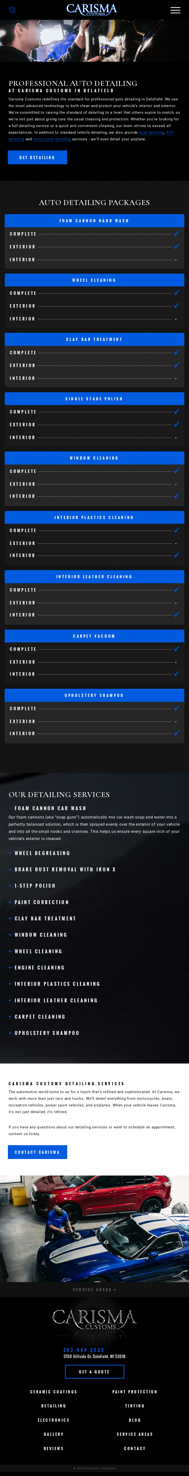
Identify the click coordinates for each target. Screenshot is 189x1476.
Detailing (54, 1410)
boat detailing (151, 132)
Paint (135, 1395)
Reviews (54, 1452)
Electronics (54, 1424)
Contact (135, 1452)
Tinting (135, 1410)
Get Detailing (37, 157)
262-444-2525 (84, 1354)
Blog (135, 1424)
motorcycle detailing (52, 139)
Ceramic (54, 1395)
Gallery (54, 1438)
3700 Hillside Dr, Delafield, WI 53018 (94, 1360)
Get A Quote (94, 1375)
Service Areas (135, 1438)
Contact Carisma (37, 1154)
